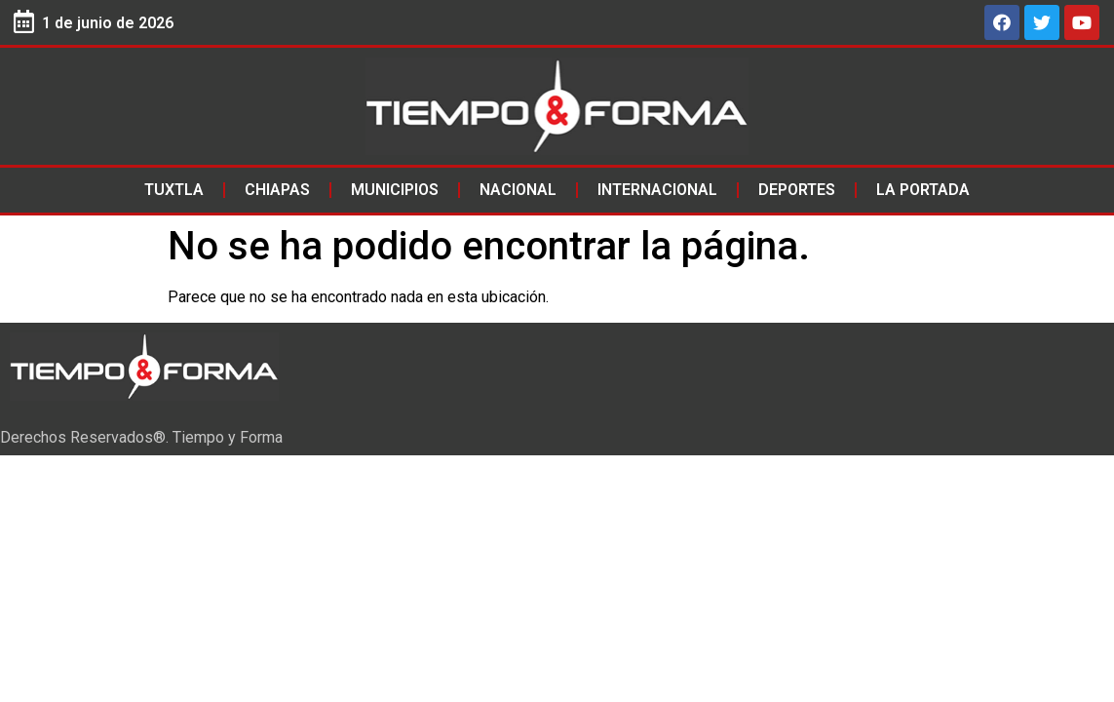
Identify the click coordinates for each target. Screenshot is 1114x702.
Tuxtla (174, 189)
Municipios (395, 189)
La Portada (923, 189)
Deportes (796, 189)
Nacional (518, 189)
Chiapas (277, 189)
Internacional (657, 189)
